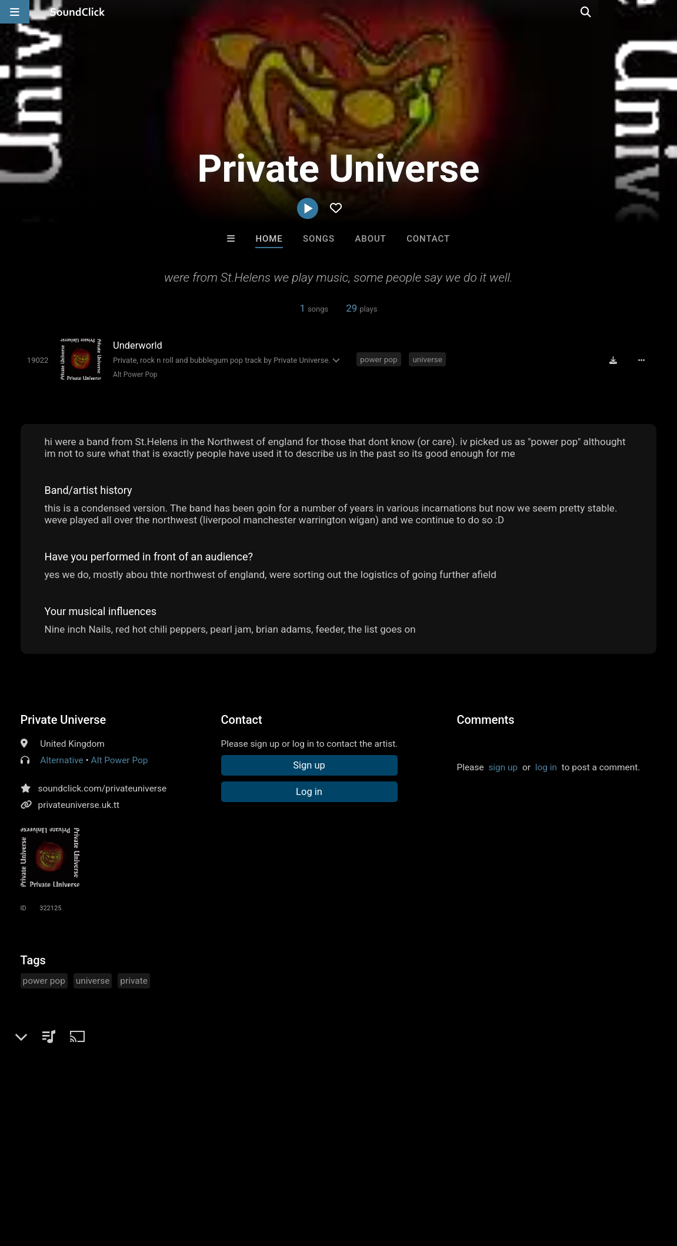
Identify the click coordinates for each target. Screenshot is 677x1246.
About (370, 238)
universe (428, 358)
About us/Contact (104, 1176)
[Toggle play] (37, 360)
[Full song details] (642, 360)
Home (268, 238)
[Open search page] (665, 12)
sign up (503, 767)
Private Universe (63, 720)
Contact (428, 238)
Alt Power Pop (134, 374)
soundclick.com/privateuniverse (102, 788)
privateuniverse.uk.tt (79, 805)
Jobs (161, 1176)
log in (546, 767)
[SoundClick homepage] (77, 12)
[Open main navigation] (14, 12)
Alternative (61, 760)
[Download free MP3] (614, 360)
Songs (319, 238)
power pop (379, 358)
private (134, 981)
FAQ (49, 1176)
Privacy (280, 1176)
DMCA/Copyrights (218, 1176)
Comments (485, 720)
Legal (317, 1176)
